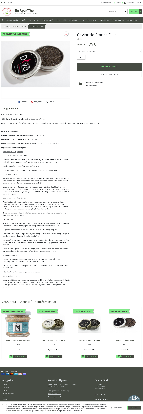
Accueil (6, 26)
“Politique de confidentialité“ (47, 411)
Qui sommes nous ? (8, 393)
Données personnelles (55, 397)
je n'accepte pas (116, 408)
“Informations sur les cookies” (18, 411)
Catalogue (5, 388)
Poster (49, 101)
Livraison (4, 399)
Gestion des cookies (54, 394)
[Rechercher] (126, 11)
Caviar (24, 26)
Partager (22, 101)
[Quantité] (81, 57)
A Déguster (15, 26)
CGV (3, 396)
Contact (118, 3)
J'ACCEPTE (134, 408)
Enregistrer (36, 101)
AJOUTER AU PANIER (109, 66)
